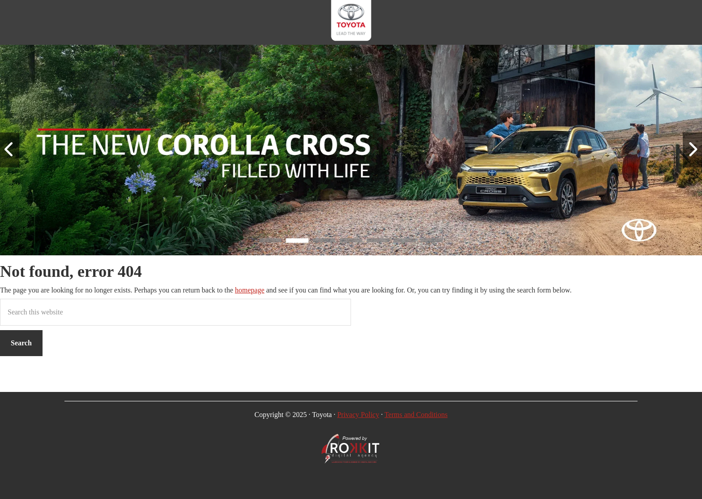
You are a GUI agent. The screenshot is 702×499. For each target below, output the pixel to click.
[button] (270, 241)
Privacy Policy (358, 414)
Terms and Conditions (416, 414)
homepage (250, 290)
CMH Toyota (351, 22)
